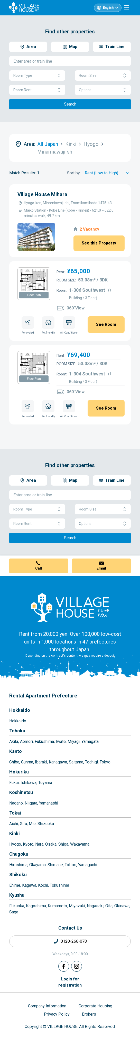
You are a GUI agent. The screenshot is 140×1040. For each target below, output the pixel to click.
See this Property (99, 243)
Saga (13, 912)
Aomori (26, 741)
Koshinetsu (21, 792)
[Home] (70, 607)
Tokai (15, 813)
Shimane (55, 864)
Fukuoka (16, 905)
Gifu (23, 823)
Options (103, 90)
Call (38, 568)
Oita (109, 905)
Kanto (15, 751)
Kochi (43, 885)
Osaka (51, 844)
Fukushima (44, 741)
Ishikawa (28, 782)
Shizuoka (46, 823)
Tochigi (91, 762)
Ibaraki (41, 762)
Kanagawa (58, 762)
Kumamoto (57, 905)
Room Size (103, 75)
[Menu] (127, 8)
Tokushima (59, 885)
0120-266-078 (74, 941)
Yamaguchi (87, 864)
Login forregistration (70, 982)
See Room (106, 324)
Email (101, 568)
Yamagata (90, 741)
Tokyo (105, 762)
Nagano (16, 803)
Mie (32, 823)
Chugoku (18, 854)
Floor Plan (34, 295)
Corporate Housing (95, 1006)
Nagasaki (95, 905)
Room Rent (37, 90)
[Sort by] (108, 173)
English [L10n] (108, 8)
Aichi (13, 823)
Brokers (89, 1014)
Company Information (47, 1006)
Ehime (14, 885)
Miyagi (74, 741)
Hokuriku (19, 771)
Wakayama (79, 844)
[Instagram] (76, 966)
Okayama (37, 864)
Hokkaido (19, 710)
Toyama (45, 782)
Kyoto (28, 844)
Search (70, 104)
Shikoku (18, 874)
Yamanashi (48, 803)
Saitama (76, 762)
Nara (39, 844)
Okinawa (121, 905)
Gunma (27, 762)
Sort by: (74, 173)
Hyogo (15, 844)
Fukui (14, 782)
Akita (13, 741)
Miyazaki (77, 905)
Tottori (70, 864)
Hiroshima (18, 864)
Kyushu (16, 895)
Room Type (37, 75)
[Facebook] (63, 966)
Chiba (14, 762)
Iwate (61, 741)
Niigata (31, 803)
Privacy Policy (57, 1014)
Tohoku (17, 730)
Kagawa (29, 885)
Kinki (14, 833)
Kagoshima (36, 905)
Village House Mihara (42, 194)
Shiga (63, 844)
